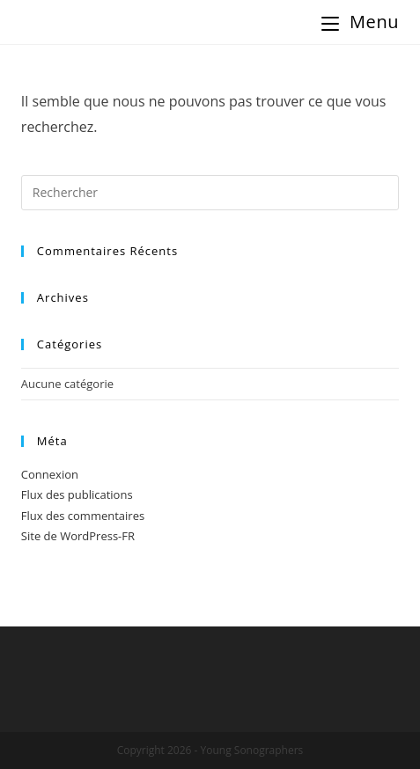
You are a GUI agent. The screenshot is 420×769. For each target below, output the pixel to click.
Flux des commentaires (82, 516)
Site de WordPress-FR (78, 536)
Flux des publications (77, 494)
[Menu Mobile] (360, 22)
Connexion (49, 474)
